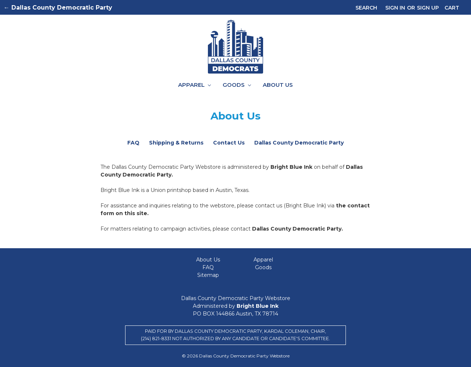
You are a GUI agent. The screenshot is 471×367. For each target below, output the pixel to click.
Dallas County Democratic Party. (297, 228)
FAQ (133, 142)
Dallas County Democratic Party (299, 142)
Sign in (395, 7)
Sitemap (208, 275)
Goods (237, 84)
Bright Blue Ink (292, 167)
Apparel (194, 84)
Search (366, 7)
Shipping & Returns (176, 142)
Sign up (428, 7)
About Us (278, 84)
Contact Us (229, 142)
